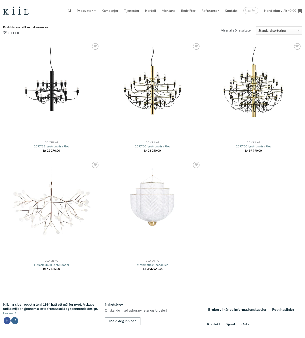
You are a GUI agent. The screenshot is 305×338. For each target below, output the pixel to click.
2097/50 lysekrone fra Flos (253, 146)
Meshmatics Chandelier (152, 265)
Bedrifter (188, 10)
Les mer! (9, 313)
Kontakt (231, 10)
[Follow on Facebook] (7, 320)
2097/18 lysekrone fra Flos (51, 146)
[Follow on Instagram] (14, 320)
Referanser (210, 10)
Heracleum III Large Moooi (51, 265)
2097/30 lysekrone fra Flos (152, 146)
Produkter (86, 10)
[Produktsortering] (279, 30)
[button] (69, 10)
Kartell (150, 10)
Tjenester (132, 10)
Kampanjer (110, 10)
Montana (169, 10)
